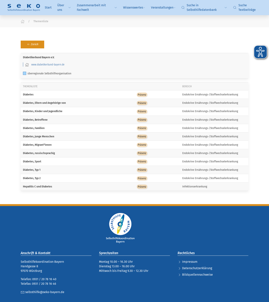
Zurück (32, 44)
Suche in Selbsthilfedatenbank (204, 7)
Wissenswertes (134, 7)
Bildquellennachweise (197, 274)
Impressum (189, 261)
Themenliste (40, 21)
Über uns (64, 7)
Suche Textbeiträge (244, 7)
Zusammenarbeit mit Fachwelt (97, 7)
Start (48, 7)
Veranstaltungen (163, 7)
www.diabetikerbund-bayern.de (47, 64)
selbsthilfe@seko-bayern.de (42, 292)
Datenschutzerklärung (197, 268)
